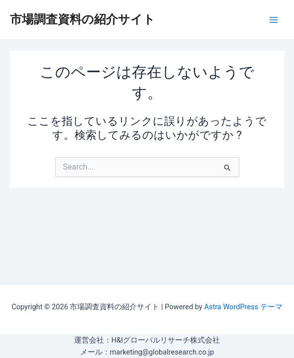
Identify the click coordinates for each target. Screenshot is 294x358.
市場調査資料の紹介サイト (82, 19)
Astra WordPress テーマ (243, 306)
